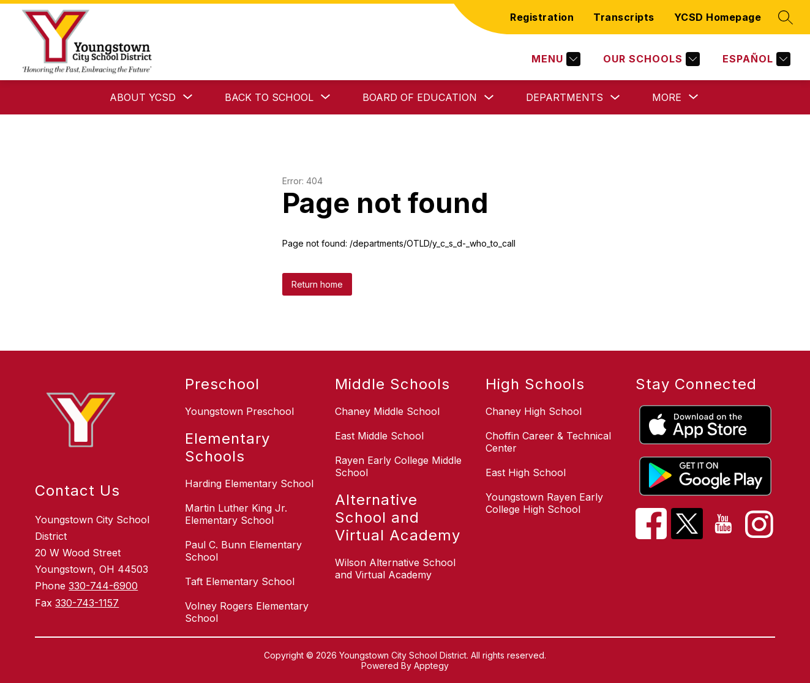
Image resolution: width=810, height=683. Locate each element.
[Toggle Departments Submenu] (615, 97)
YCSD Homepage (718, 17)
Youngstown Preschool (239, 411)
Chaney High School (534, 411)
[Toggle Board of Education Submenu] (489, 97)
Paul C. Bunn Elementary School (243, 551)
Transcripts (623, 17)
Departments (564, 97)
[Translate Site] (754, 59)
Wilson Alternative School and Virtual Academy (395, 568)
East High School (526, 472)
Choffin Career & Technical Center (548, 442)
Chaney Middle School (387, 411)
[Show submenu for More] (666, 97)
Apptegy (431, 665)
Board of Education (419, 97)
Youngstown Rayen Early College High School (544, 503)
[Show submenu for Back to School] (269, 97)
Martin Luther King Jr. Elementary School (236, 514)
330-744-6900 (103, 586)
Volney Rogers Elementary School (247, 612)
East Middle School (379, 436)
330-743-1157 (87, 603)
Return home (317, 284)
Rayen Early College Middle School (398, 466)
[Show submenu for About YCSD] (143, 97)
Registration (542, 17)
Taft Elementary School (239, 581)
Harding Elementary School (249, 483)
